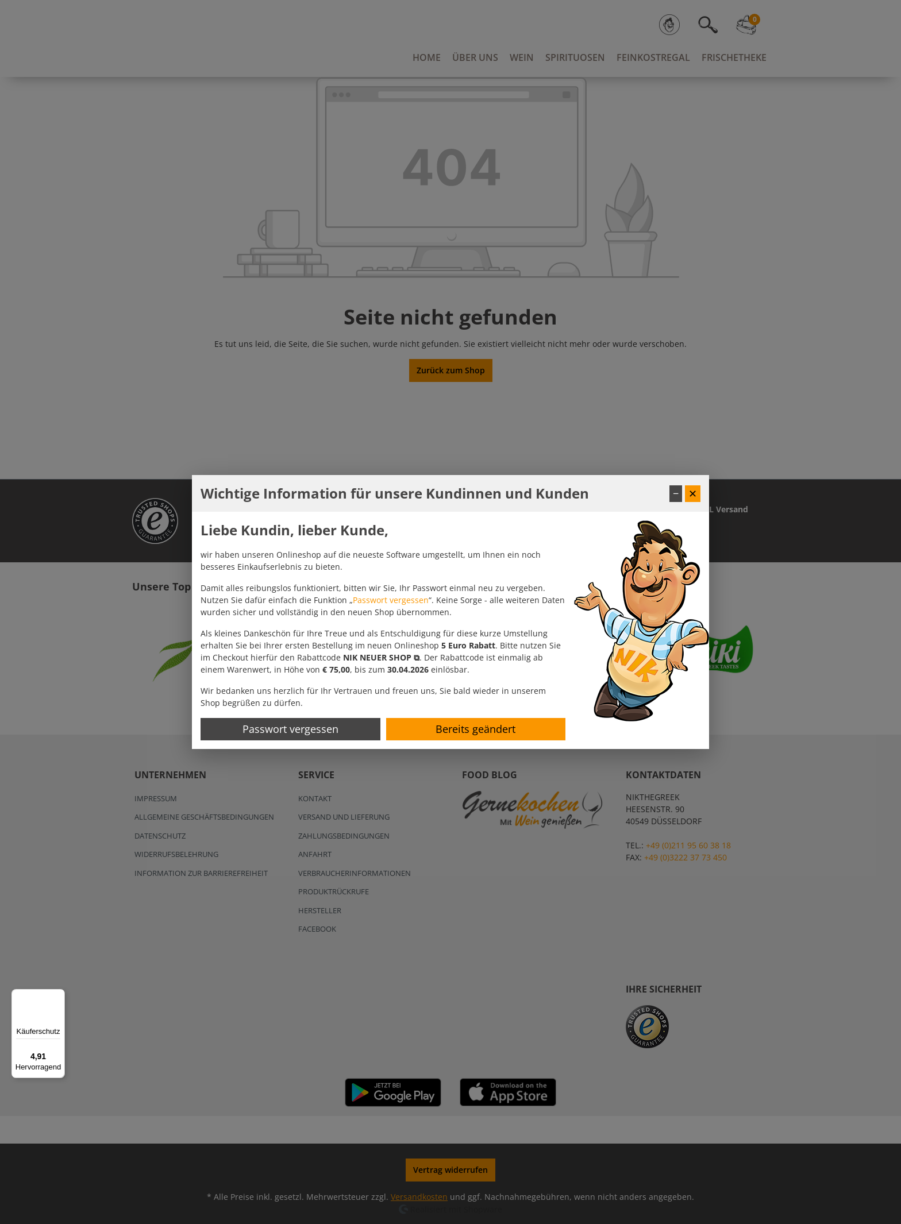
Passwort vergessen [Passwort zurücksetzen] (290, 729)
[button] (381, 657)
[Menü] (58, 996)
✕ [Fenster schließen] (692, 493)
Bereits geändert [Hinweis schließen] (475, 729)
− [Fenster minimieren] (676, 493)
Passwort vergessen (391, 599)
